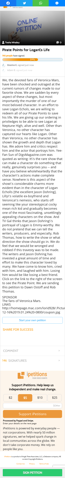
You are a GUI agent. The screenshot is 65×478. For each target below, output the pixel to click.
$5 (25, 398)
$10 (39, 398)
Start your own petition (32, 320)
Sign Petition (32, 472)
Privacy (32, 464)
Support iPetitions (32, 414)
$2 (10, 398)
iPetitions (7, 456)
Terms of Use (44, 464)
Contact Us (20, 464)
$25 (54, 398)
